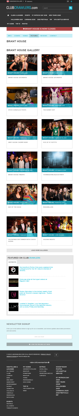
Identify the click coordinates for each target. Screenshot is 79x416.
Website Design (12, 356)
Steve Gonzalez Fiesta (17, 110)
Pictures (34, 35)
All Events (10, 405)
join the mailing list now (39, 344)
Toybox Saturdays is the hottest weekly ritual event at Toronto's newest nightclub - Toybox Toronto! (35, 293)
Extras (42, 367)
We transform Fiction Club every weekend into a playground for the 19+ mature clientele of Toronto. (36, 268)
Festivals (10, 403)
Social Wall (44, 369)
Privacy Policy (46, 354)
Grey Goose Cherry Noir (18, 142)
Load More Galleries (39, 250)
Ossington (10, 388)
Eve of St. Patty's (50, 142)
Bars (8, 377)
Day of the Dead (14, 207)
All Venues (10, 371)
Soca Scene (27, 382)
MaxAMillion (48, 207)
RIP (51, 19)
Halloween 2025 (17, 19)
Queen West (10, 382)
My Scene (10, 23)
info (10, 35)
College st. (10, 390)
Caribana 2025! (30, 19)
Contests (43, 375)
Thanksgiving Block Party (53, 174)
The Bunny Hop (49, 110)
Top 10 (18, 23)
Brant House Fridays (16, 174)
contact (53, 35)
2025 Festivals (42, 19)
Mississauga (11, 395)
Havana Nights (49, 239)
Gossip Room (61, 367)
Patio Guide (10, 397)
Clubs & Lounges (17, 15)
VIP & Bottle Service (61, 19)
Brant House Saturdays (17, 77)
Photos (24, 23)
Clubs (8, 373)
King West (10, 380)
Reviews (43, 35)
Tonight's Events (12, 408)
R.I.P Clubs (43, 371)
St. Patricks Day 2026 (39, 15)
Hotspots (12, 262)
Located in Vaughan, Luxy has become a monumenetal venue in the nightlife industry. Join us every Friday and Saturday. (35, 305)
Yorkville (10, 393)
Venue (25, 35)
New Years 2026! (55, 15)
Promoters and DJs (46, 373)
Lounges (9, 375)
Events (27, 15)
